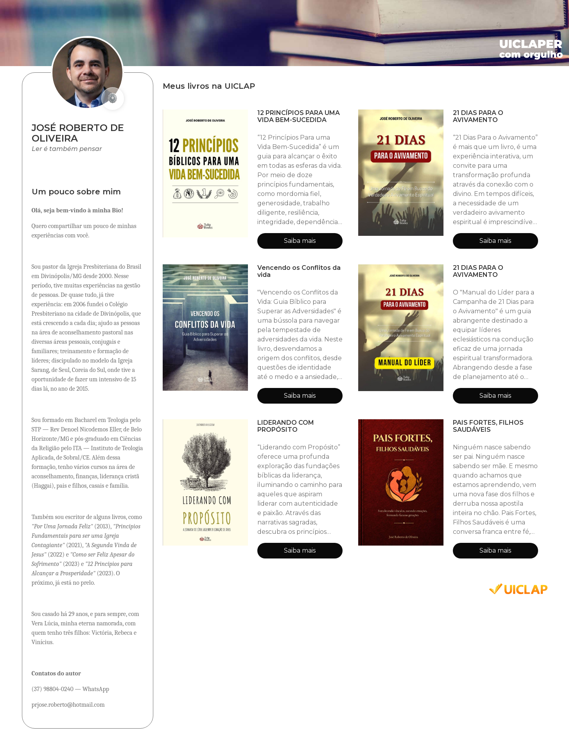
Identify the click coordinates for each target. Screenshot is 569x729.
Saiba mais (300, 240)
